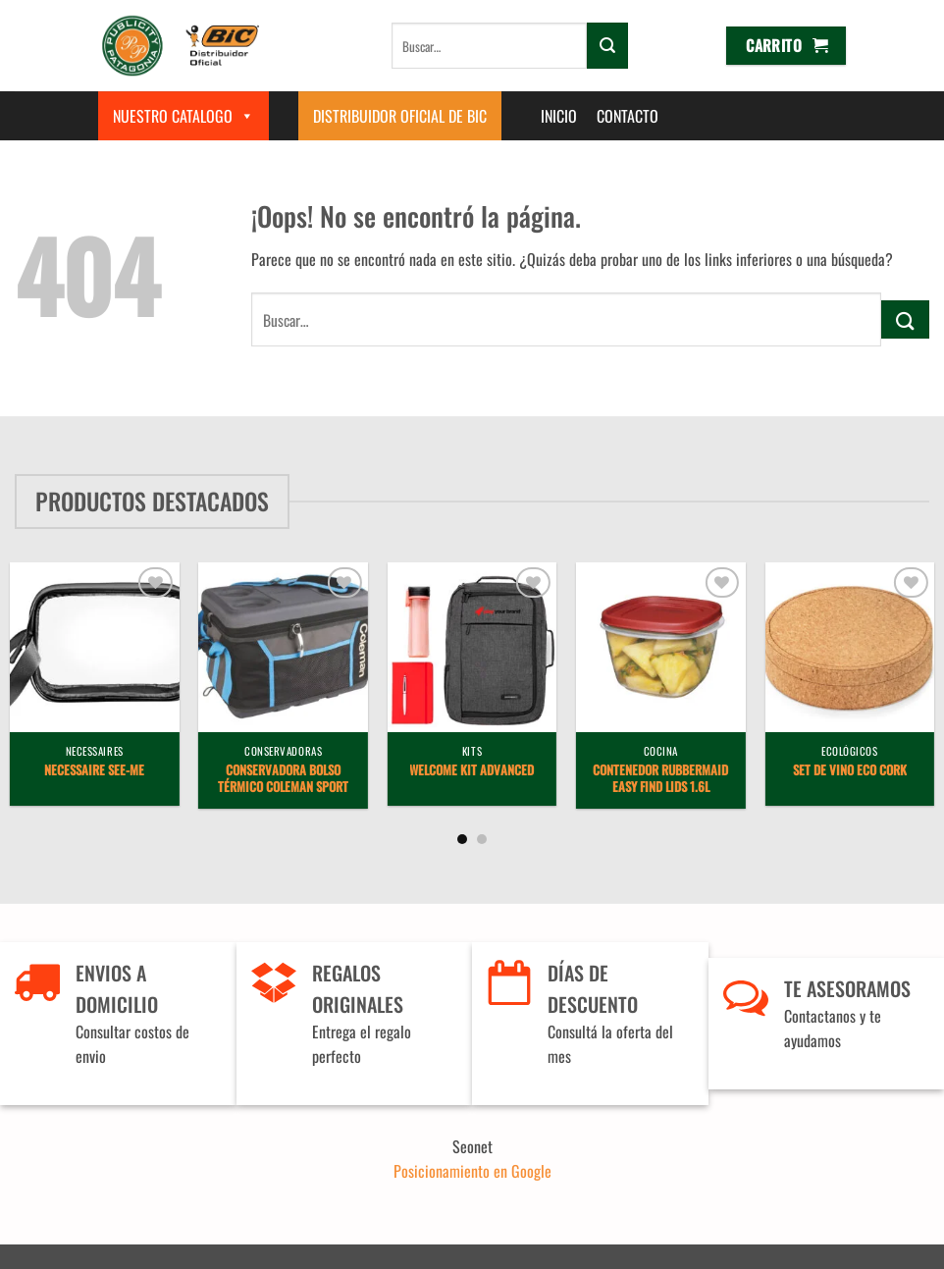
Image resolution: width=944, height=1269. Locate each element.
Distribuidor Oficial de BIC (400, 116)
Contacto (627, 116)
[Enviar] (607, 45)
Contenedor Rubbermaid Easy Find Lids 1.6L (660, 779)
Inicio (559, 116)
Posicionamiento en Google (472, 1171)
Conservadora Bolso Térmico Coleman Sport (283, 779)
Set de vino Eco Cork (850, 771)
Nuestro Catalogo (183, 115)
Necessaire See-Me (94, 771)
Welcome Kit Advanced (471, 771)
